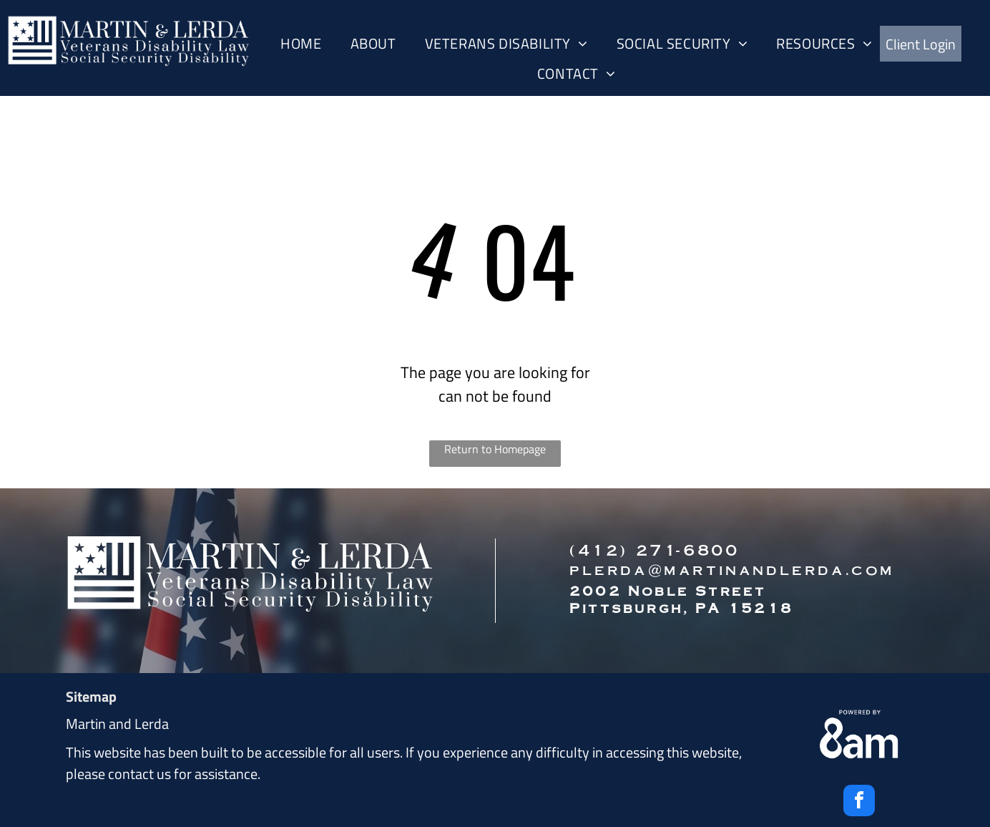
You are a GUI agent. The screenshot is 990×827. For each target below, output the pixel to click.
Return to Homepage (495, 449)
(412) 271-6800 (654, 549)
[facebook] (859, 802)
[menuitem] (300, 44)
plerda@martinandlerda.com (732, 569)
